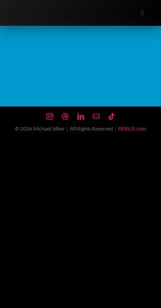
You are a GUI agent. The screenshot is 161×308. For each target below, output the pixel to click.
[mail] (96, 116)
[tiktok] (111, 116)
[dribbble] (65, 116)
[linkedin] (80, 116)
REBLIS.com (132, 128)
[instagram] (49, 116)
